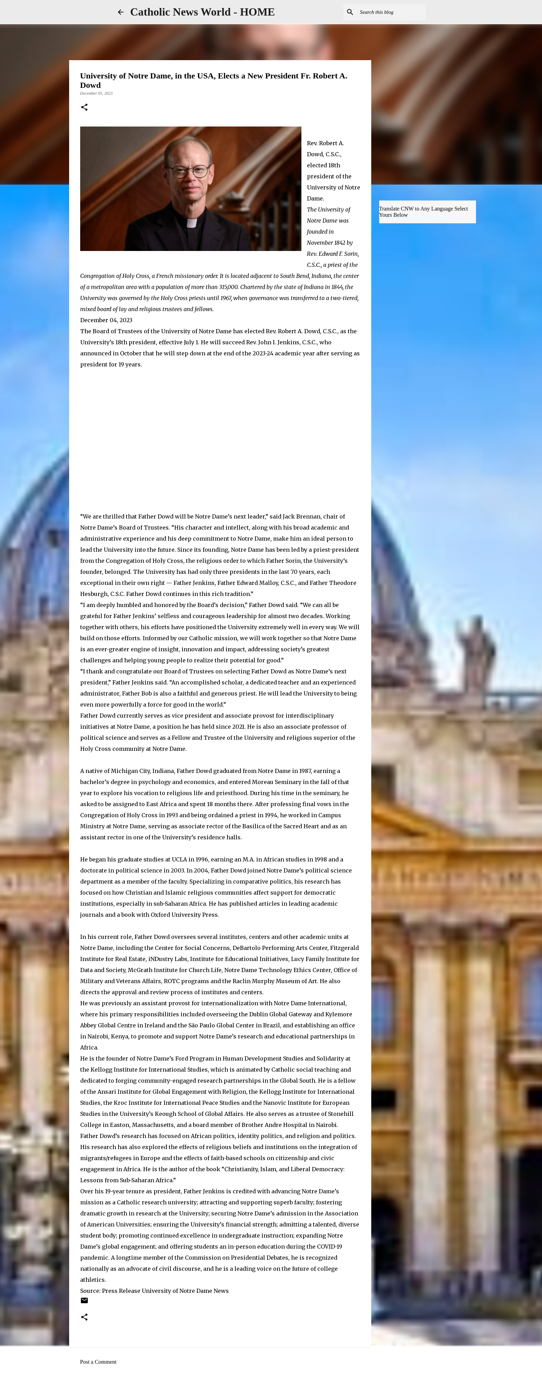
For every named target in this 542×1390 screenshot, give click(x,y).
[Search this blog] (389, 12)
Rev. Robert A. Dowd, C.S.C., (302, 331)
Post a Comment (98, 1362)
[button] (84, 108)
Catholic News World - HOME (202, 12)
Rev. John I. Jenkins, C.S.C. (281, 342)
